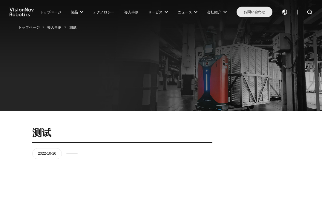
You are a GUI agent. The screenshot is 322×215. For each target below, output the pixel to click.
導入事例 (131, 12)
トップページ (50, 12)
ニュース (185, 12)
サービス (155, 12)
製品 (74, 12)
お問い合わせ (254, 12)
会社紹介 (214, 12)
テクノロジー (103, 12)
